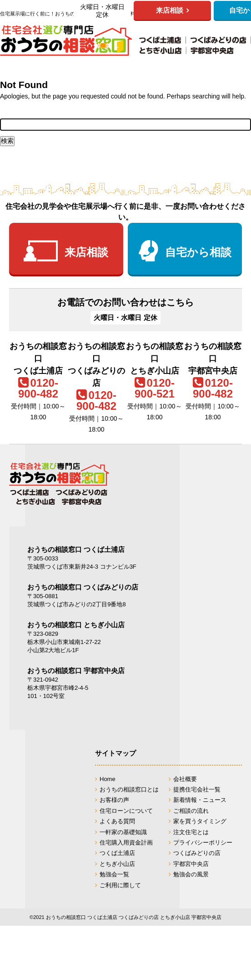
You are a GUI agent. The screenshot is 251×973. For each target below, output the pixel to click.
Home (107, 779)
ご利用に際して (120, 885)
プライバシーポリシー (202, 842)
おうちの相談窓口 (125, 40)
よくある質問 (117, 821)
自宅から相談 (198, 252)
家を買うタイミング (199, 821)
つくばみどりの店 (197, 853)
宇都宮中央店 (191, 863)
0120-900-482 (38, 388)
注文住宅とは (191, 832)
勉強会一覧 (114, 874)
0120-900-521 (155, 388)
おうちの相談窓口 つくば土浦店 (76, 549)
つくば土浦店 (117, 853)
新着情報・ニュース (199, 799)
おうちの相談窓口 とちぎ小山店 (76, 625)
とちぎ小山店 (117, 863)
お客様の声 (114, 799)
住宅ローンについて (126, 810)
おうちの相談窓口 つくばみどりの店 (82, 587)
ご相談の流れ (191, 810)
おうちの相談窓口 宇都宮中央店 (76, 670)
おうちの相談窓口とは (129, 789)
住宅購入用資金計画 (126, 842)
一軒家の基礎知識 (123, 832)
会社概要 (185, 779)
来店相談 (86, 252)
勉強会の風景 (191, 874)
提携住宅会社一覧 (197, 789)
